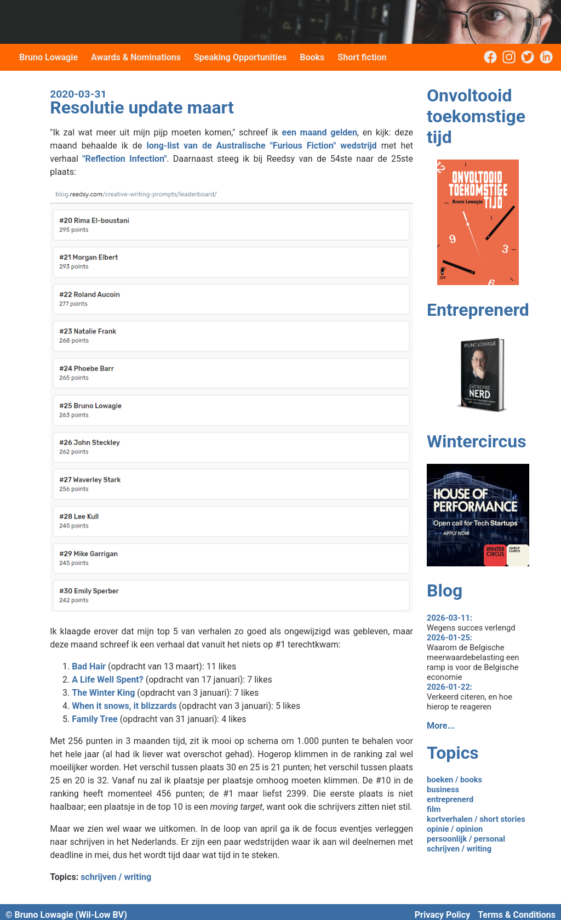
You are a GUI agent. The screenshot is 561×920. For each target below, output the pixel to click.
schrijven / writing (116, 877)
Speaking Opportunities (240, 57)
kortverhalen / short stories (476, 819)
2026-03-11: (449, 618)
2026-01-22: (449, 687)
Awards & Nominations (136, 57)
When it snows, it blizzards (124, 706)
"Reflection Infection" (124, 159)
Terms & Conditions (517, 915)
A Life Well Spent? (107, 679)
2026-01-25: (449, 638)
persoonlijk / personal (466, 839)
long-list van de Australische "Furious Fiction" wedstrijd (261, 145)
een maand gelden (319, 132)
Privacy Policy (442, 915)
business (443, 789)
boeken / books (454, 780)
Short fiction (361, 57)
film (434, 809)
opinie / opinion (455, 829)
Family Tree (94, 719)
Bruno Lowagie (48, 57)
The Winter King (103, 693)
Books (312, 57)
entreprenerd (450, 799)
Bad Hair (89, 666)
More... (441, 725)
